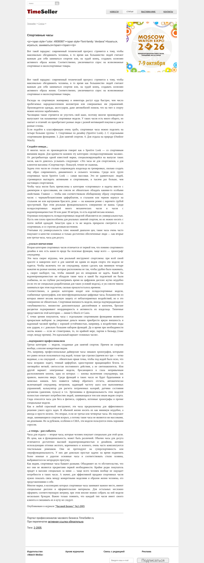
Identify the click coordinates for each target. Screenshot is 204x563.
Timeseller (31, 24)
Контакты (168, 12)
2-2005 (38, 527)
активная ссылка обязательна (65, 521)
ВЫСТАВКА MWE (148, 12)
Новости (114, 12)
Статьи (130, 12)
